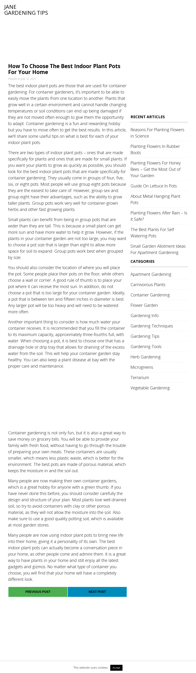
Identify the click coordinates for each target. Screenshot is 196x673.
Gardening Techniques (152, 326)
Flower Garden (144, 305)
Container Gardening (150, 295)
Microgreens (142, 367)
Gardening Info (145, 315)
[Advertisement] (119, 30)
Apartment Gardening (151, 274)
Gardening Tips (145, 336)
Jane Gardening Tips (26, 9)
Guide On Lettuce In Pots (154, 186)
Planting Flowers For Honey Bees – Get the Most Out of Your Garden (156, 169)
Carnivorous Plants (148, 284)
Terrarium (140, 377)
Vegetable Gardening (150, 388)
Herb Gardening (146, 357)
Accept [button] (116, 667)
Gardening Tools (146, 346)
